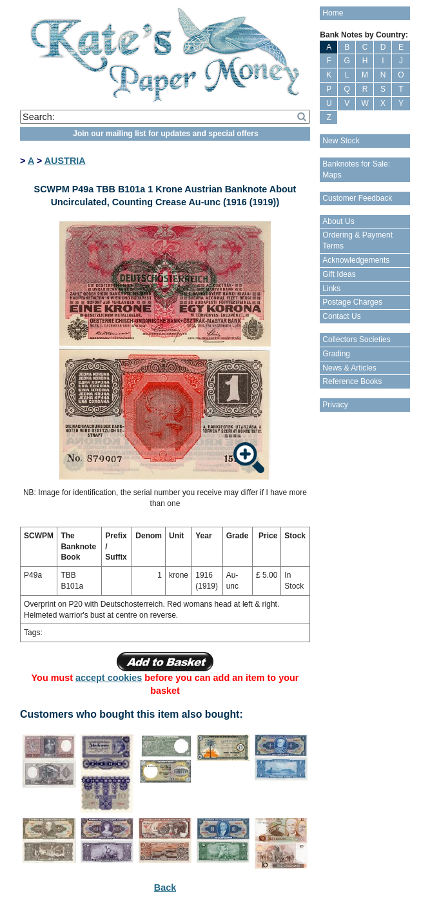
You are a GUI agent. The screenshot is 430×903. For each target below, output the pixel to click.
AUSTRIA (65, 161)
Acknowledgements (355, 260)
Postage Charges (352, 302)
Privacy (334, 404)
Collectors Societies (356, 339)
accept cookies (108, 678)
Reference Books (352, 381)
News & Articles (349, 367)
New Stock (340, 140)
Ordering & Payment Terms (357, 240)
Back (165, 887)
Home (332, 12)
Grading (336, 353)
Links (331, 288)
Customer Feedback (357, 198)
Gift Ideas (338, 274)
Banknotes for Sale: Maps (356, 169)
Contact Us (341, 316)
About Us (338, 221)
